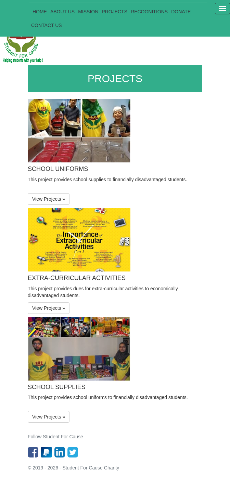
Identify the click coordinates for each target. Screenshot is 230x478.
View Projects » (48, 199)
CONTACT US (46, 25)
